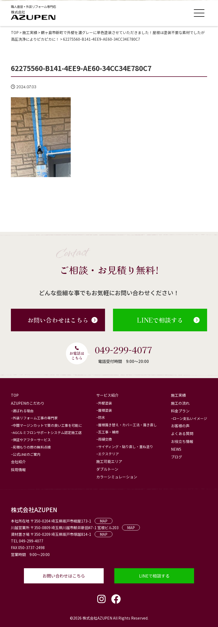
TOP (15, 395)
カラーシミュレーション (116, 476)
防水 (101, 417)
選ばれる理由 (23, 410)
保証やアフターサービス (32, 439)
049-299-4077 (123, 349)
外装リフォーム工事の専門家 (35, 417)
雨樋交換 (105, 439)
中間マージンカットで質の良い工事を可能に (47, 425)
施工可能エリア (109, 461)
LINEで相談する (168, 319)
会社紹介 (18, 461)
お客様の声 (180, 425)
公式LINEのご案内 (26, 454)
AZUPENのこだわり (27, 403)
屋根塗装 (105, 410)
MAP (103, 521)
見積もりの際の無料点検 (32, 447)
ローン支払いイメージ (190, 418)
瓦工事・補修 (108, 431)
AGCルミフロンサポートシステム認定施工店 (47, 432)
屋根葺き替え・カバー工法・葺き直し (127, 424)
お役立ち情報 (182, 441)
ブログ (176, 456)
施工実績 (178, 395)
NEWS (176, 449)
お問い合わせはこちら (62, 319)
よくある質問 (182, 433)
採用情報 (18, 469)
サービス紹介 (107, 395)
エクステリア (108, 453)
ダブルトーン (107, 469)
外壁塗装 (105, 403)
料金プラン (180, 410)
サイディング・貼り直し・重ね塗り (125, 446)
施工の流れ (180, 403)
